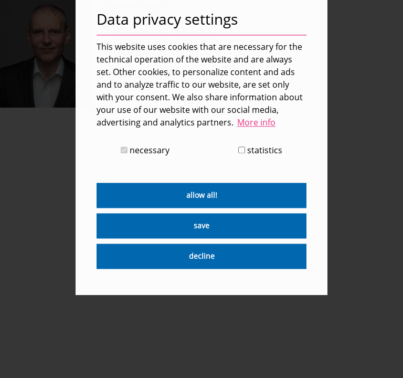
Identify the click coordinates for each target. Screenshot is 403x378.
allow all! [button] (201, 196)
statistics (260, 150)
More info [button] (256, 122)
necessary (145, 150)
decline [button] (202, 256)
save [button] (201, 226)
